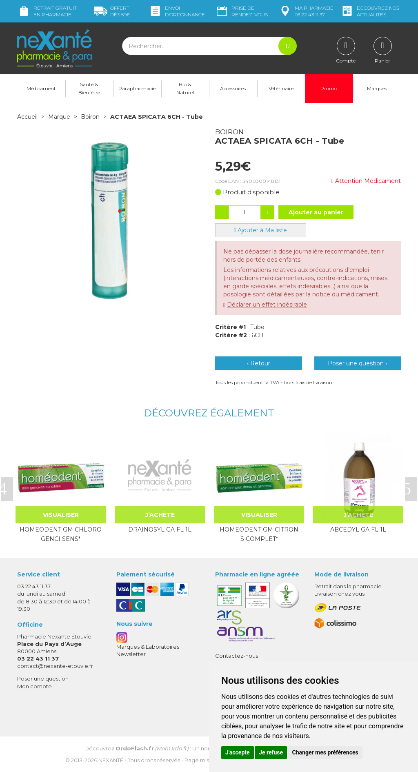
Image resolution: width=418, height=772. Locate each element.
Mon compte (34, 686)
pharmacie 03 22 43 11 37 (306, 11)
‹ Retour (258, 363)
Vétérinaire (281, 88)
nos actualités (369, 11)
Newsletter (131, 654)
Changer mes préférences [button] (325, 752)
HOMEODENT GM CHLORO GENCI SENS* (61, 534)
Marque (59, 116)
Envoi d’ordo (177, 11)
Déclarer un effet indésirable (267, 304)
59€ (112, 11)
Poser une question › (357, 363)
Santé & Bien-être (89, 88)
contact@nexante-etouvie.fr (55, 666)
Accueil (27, 116)
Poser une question (43, 678)
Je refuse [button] (271, 752)
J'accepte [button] (237, 752)
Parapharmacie (137, 88)
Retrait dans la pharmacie (348, 586)
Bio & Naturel (185, 88)
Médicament (41, 88)
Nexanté (110, 760)
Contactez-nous (236, 655)
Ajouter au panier (316, 212)
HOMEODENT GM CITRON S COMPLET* (259, 534)
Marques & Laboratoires (147, 646)
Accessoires (233, 88)
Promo (328, 88)
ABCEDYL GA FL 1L (358, 529)
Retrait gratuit (47, 11)
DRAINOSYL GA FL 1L (159, 529)
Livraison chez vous (339, 593)
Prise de (241, 11)
